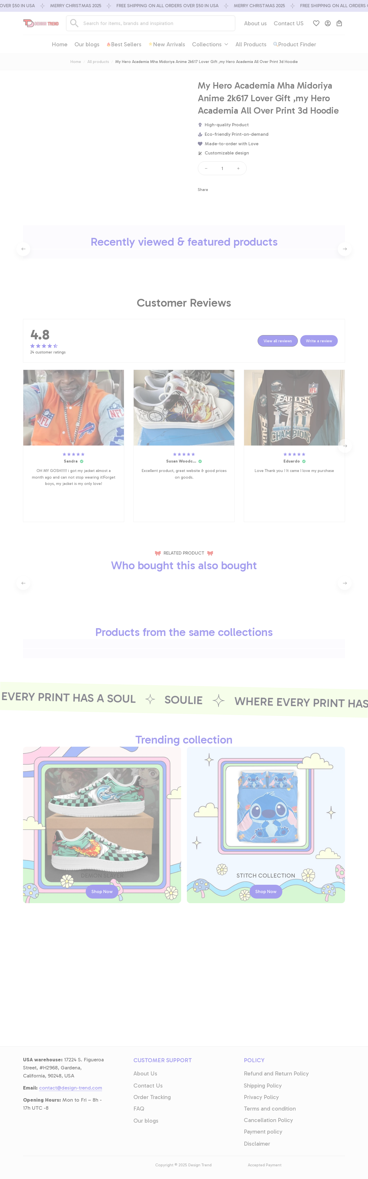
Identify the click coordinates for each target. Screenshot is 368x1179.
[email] (70, 1158)
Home (75, 61)
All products (98, 61)
